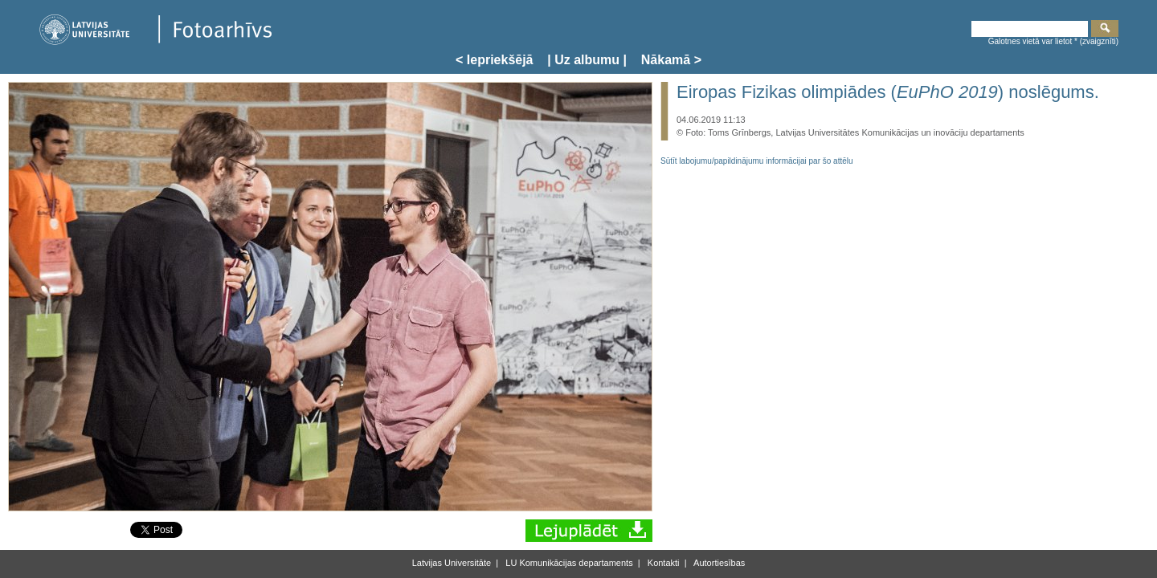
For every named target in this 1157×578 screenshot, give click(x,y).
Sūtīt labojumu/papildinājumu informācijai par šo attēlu (756, 161)
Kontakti (662, 563)
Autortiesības (719, 563)
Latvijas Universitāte (451, 563)
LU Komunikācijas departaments (567, 563)
